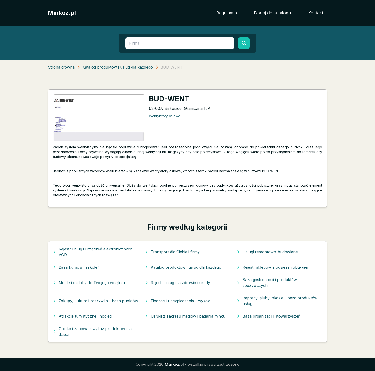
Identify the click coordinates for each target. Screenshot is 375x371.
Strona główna (61, 67)
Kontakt (315, 12)
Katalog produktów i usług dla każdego (117, 67)
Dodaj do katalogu (272, 12)
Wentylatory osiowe (164, 116)
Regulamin (226, 12)
